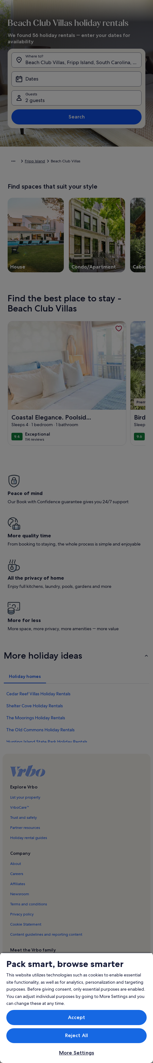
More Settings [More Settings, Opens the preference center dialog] (76, 1053)
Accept (76, 1017)
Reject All (76, 1035)
